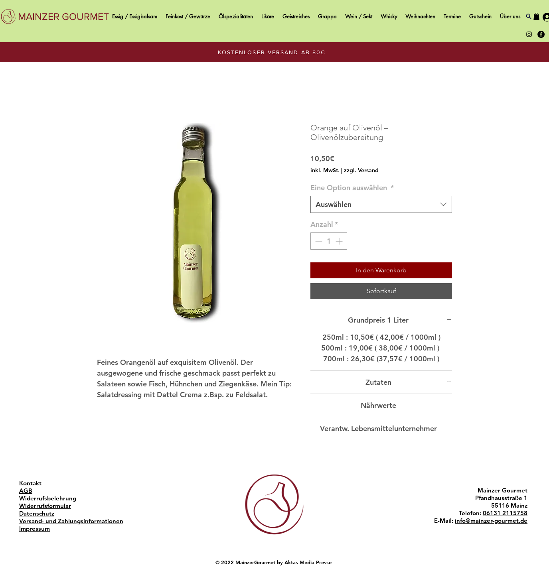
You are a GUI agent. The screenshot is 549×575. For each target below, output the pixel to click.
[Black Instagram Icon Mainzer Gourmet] (529, 34)
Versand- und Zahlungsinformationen (71, 521)
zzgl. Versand (361, 170)
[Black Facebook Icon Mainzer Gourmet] (541, 34)
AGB (25, 490)
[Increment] (340, 241)
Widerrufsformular (45, 506)
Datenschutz (36, 513)
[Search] (528, 16)
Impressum (34, 528)
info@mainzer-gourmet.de (491, 520)
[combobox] (381, 204)
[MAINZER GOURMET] (63, 16)
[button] (536, 16)
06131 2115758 (505, 513)
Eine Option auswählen (352, 187)
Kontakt (30, 483)
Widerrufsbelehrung (47, 498)
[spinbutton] (329, 241)
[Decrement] (318, 241)
